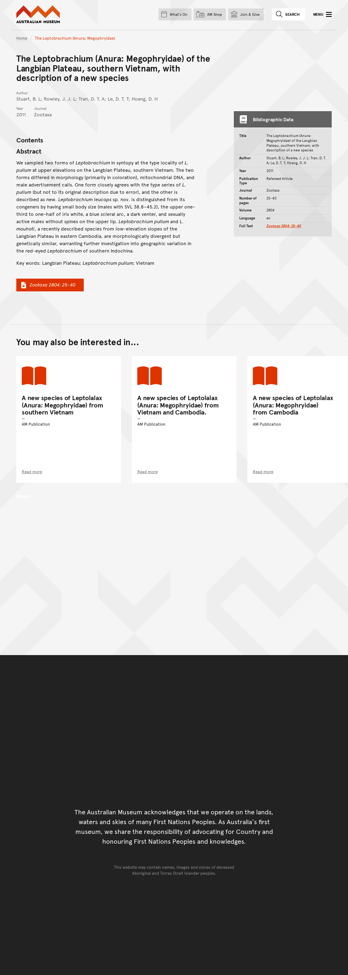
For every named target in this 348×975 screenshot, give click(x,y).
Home (21, 38)
